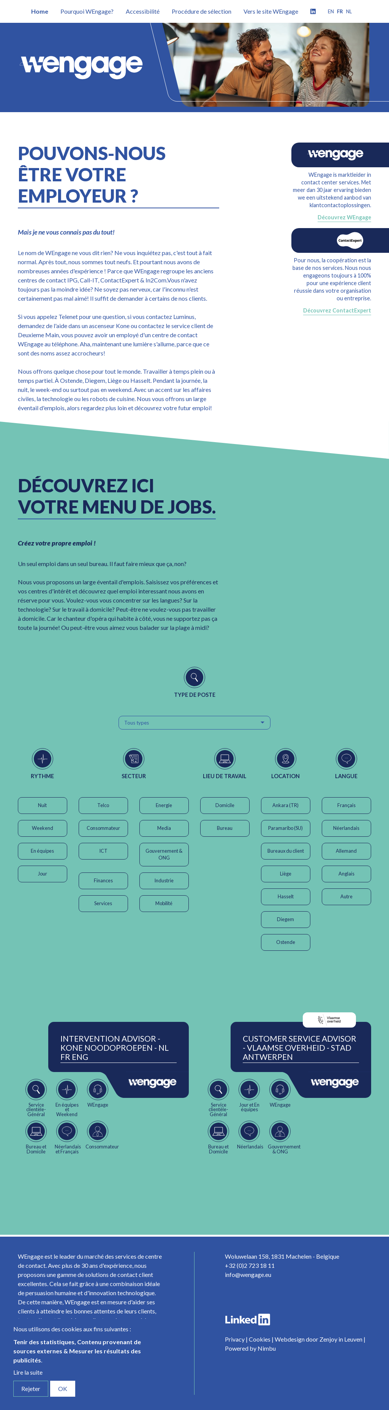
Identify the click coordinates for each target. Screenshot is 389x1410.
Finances (103, 880)
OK (62, 1388)
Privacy (235, 1339)
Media (164, 828)
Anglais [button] (346, 874)
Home (39, 11)
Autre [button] (346, 896)
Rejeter (30, 1388)
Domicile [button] (224, 805)
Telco (103, 805)
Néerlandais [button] (346, 828)
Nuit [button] (42, 805)
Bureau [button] (224, 828)
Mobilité (163, 903)
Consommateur (103, 828)
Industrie (164, 880)
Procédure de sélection (201, 11)
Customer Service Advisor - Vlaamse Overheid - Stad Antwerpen (299, 1047)
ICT (103, 851)
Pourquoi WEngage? (87, 11)
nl (349, 11)
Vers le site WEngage (271, 11)
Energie (164, 805)
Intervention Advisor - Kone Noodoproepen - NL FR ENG (114, 1047)
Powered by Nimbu (250, 1348)
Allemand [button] (346, 851)
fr (340, 11)
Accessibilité (143, 11)
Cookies (259, 1339)
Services (103, 903)
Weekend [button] (42, 828)
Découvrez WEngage (344, 217)
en (331, 11)
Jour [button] (42, 874)
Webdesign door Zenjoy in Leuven (318, 1339)
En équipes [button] (42, 851)
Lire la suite (28, 1372)
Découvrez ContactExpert (337, 310)
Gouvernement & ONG (163, 854)
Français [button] (346, 805)
